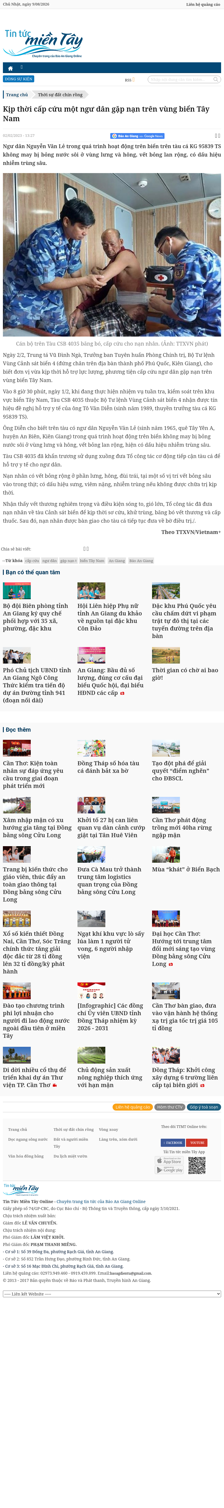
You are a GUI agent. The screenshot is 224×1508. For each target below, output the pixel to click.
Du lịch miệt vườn (70, 1356)
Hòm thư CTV (170, 1307)
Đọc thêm (17, 781)
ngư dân (49, 560)
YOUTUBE (196, 1343)
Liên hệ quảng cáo (203, 4)
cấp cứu (32, 560)
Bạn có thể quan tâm (30, 573)
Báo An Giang (141, 560)
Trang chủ (17, 94)
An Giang (117, 560)
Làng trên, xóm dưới (118, 1339)
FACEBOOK (173, 1343)
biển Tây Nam (92, 560)
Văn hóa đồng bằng (26, 1356)
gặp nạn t (68, 560)
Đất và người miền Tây (71, 1343)
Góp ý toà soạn (204, 1307)
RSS (129, 80)
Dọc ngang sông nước (28, 1339)
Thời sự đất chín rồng (60, 94)
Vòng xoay (108, 1329)
